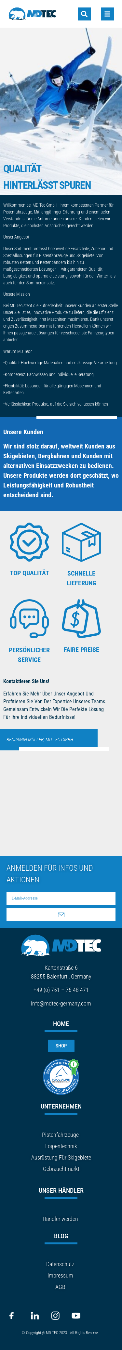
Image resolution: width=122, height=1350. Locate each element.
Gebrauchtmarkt (61, 1168)
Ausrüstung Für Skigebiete (61, 1157)
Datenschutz (60, 1264)
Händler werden (60, 1218)
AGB (60, 1286)
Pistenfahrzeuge (60, 1134)
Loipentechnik (61, 1146)
